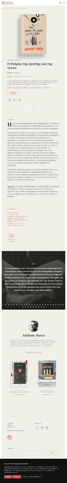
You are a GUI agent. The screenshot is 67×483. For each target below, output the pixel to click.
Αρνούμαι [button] (16, 476)
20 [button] (53, 305)
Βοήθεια (9, 425)
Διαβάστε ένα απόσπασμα (11, 240)
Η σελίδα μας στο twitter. (42, 428)
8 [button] (22, 305)
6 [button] (16, 305)
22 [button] (58, 305)
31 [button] (39, 307)
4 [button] (11, 305)
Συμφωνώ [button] (8, 476)
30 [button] (36, 307)
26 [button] (26, 307)
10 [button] (27, 305)
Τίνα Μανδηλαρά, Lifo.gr (33, 295)
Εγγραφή (51, 452)
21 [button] (56, 305)
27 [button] (28, 307)
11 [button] (29, 305)
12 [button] (32, 305)
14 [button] (37, 305)
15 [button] (40, 305)
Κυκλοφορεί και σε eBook (24, 76)
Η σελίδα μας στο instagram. (47, 428)
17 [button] (45, 305)
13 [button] (35, 305)
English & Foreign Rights (15, 430)
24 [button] (63, 305)
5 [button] (14, 305)
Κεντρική (6, 8)
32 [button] (41, 307)
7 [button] (19, 305)
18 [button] (48, 305)
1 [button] (3, 305)
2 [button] (6, 305)
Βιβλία (13, 8)
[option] (33, 276)
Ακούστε (10, 187)
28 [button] (31, 307)
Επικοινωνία (11, 427)
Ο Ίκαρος (10, 423)
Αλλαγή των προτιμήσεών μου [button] (32, 476)
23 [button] (61, 305)
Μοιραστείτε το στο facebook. (14, 100)
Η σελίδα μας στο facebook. (37, 428)
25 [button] (23, 307)
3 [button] (9, 305)
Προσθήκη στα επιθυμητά (9, 100)
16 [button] (43, 305)
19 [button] (50, 305)
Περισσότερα (47, 346)
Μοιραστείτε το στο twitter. (19, 100)
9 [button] (24, 305)
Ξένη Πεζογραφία (22, 8)
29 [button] (33, 307)
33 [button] (44, 307)
